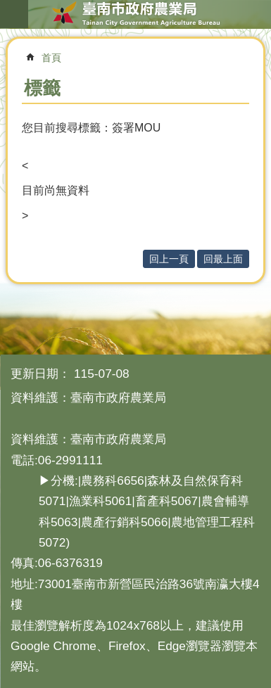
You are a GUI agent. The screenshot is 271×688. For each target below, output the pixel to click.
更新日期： (40, 374)
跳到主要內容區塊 (7, 7)
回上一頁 (169, 259)
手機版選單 (14, 14)
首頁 (51, 57)
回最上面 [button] (223, 259)
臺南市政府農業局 (135, 14)
